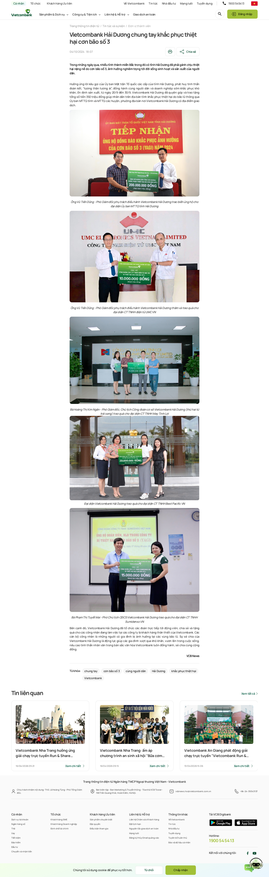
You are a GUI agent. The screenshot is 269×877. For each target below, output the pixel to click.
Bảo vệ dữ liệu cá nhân (179, 842)
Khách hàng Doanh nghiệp (64, 823)
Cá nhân (18, 3)
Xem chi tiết (73, 766)
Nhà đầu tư (169, 3)
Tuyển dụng (204, 3)
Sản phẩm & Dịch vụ (52, 14)
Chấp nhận (181, 870)
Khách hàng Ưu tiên (59, 3)
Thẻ (13, 828)
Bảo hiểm (16, 842)
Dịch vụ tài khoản (20, 819)
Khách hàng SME (59, 819)
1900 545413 (236, 3)
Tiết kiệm (16, 837)
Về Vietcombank (134, 3)
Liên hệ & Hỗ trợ (115, 14)
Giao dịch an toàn (144, 14)
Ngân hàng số (18, 823)
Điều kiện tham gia (99, 828)
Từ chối (149, 870)
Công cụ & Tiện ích (84, 14)
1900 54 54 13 (221, 840)
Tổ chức (35, 3)
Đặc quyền (95, 823)
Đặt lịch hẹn (135, 823)
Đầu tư (14, 846)
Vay (13, 833)
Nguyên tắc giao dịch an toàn (144, 828)
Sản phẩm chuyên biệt (101, 819)
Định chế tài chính (60, 828)
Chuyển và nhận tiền (21, 851)
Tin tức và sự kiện (114, 26)
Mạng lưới (186, 3)
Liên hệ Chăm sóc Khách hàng (144, 819)
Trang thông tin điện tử (84, 26)
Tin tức (153, 3)
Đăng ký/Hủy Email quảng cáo (144, 837)
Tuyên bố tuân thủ (177, 837)
